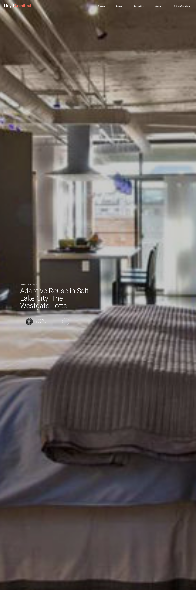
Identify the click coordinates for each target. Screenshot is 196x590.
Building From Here (182, 6)
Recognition (139, 6)
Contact (158, 6)
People (119, 6)
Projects (101, 6)
